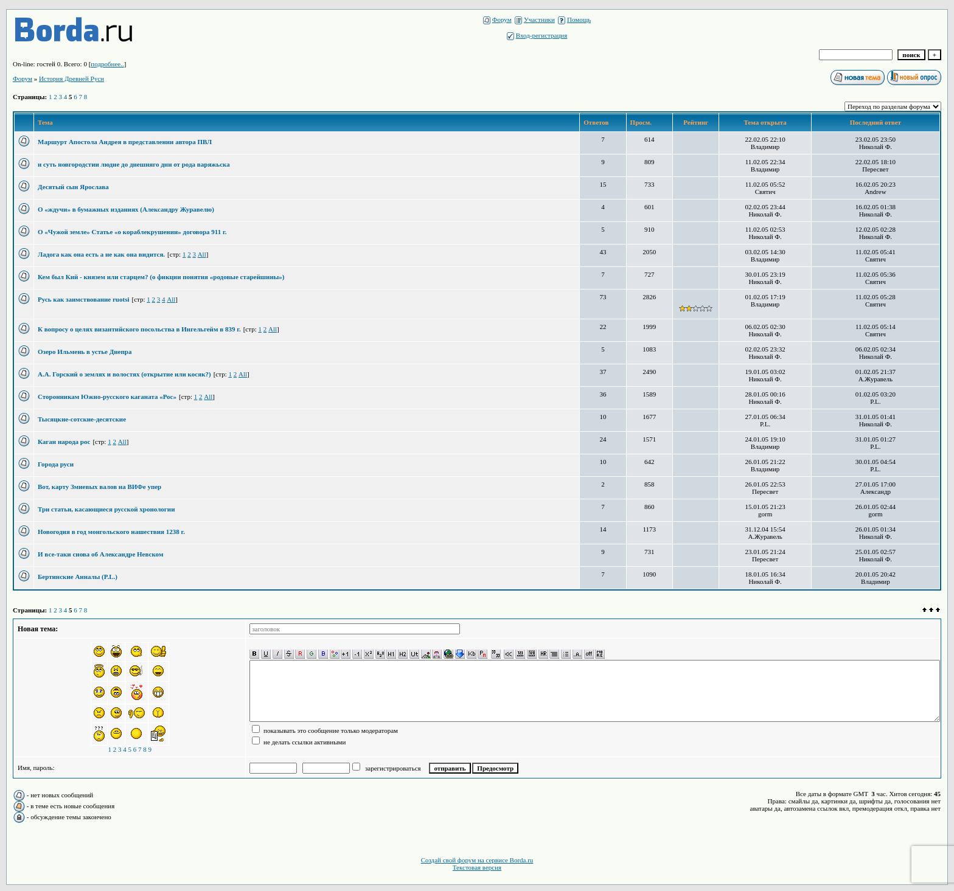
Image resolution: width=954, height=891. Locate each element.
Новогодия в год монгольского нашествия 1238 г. (111, 531)
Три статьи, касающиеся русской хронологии (106, 509)
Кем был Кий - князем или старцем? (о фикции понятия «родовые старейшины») (161, 276)
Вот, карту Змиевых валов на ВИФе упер (99, 486)
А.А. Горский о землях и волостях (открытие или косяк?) (124, 374)
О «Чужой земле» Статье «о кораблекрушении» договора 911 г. (132, 231)
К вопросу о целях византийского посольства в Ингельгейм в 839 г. (139, 329)
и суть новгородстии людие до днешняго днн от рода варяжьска (134, 164)
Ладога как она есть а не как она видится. (101, 254)
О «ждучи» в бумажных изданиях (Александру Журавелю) (126, 209)
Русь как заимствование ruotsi (83, 299)
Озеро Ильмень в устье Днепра (84, 351)
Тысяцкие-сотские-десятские (82, 419)
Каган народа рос (64, 441)
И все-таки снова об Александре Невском (100, 554)
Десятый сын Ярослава (73, 186)
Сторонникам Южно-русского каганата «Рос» (107, 396)
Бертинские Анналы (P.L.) (77, 576)
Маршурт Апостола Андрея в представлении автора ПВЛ (125, 141)
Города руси (56, 464)
